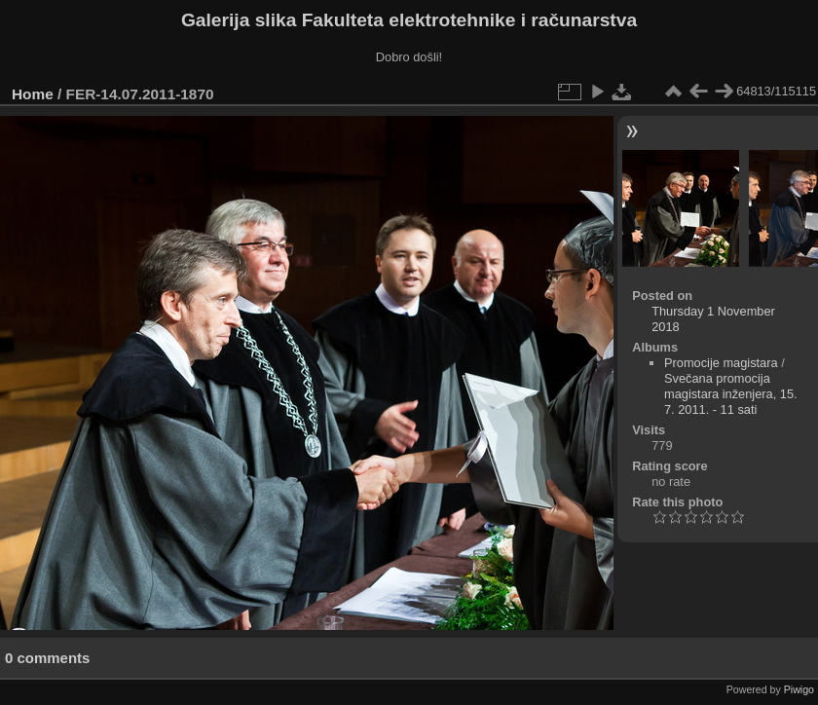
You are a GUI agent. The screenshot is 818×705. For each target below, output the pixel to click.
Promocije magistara (721, 362)
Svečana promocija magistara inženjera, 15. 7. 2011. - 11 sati (731, 394)
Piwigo (799, 689)
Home (33, 94)
